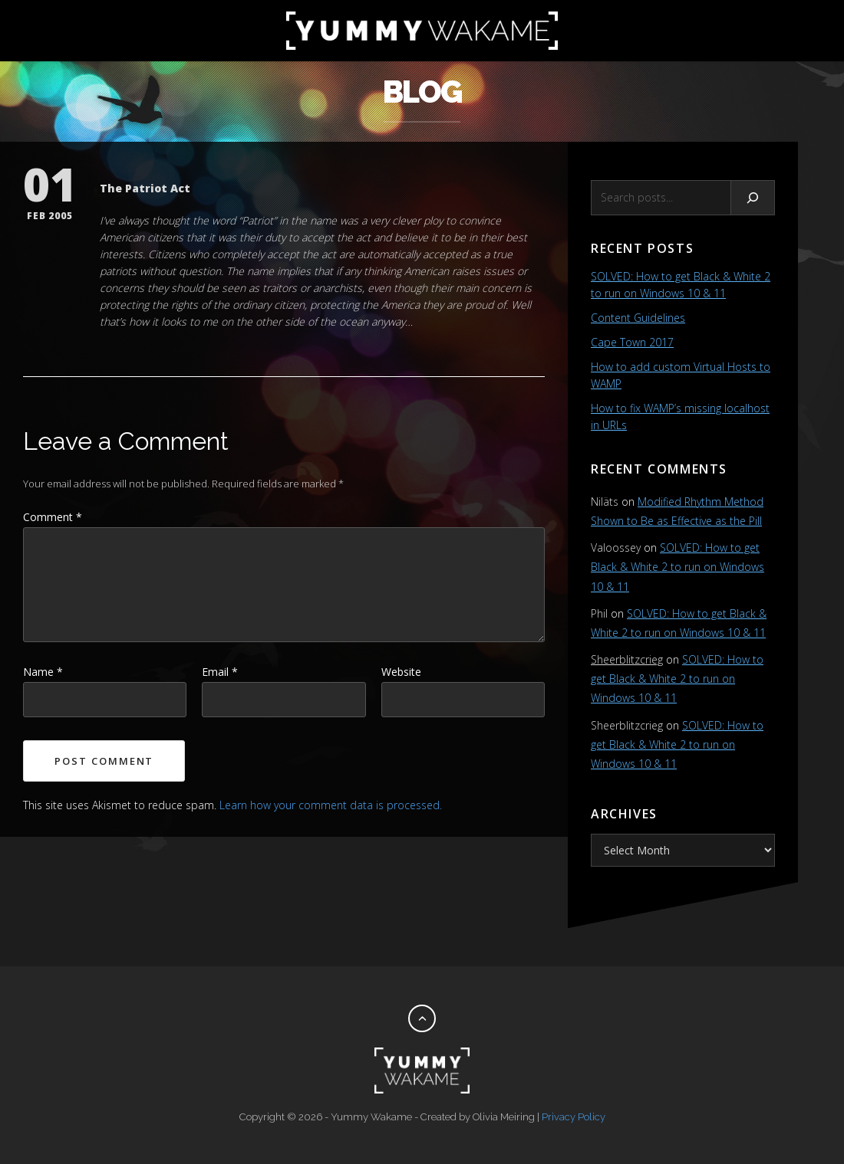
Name (43, 671)
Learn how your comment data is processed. (330, 805)
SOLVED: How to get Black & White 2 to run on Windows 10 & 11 (677, 566)
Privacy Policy (573, 1117)
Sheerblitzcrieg (627, 659)
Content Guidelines (638, 317)
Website (401, 671)
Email (220, 671)
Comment (52, 517)
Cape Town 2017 (632, 342)
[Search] (753, 197)
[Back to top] (422, 1018)
